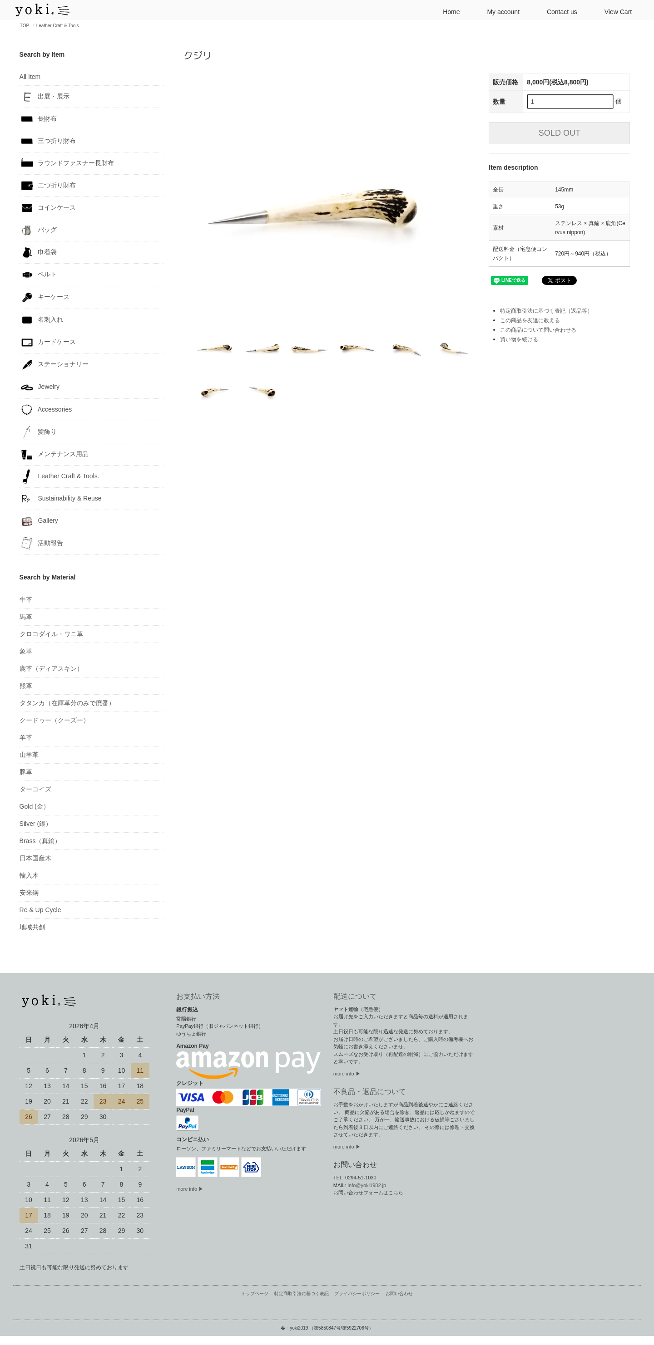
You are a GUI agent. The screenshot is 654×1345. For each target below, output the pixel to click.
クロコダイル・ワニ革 (51, 634)
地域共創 (32, 927)
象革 (26, 651)
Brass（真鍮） (40, 840)
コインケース (48, 208)
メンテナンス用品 (54, 454)
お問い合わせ (399, 1293)
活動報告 (42, 543)
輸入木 (29, 875)
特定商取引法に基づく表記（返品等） (546, 311)
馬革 (26, 616)
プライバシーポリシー (357, 1293)
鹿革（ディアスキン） (51, 668)
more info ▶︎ (347, 1073)
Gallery (39, 521)
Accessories (46, 410)
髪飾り (38, 432)
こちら (395, 1192)
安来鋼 (29, 892)
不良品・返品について (369, 1091)
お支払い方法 (198, 996)
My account (500, 11)
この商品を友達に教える (530, 320)
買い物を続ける (519, 339)
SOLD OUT (559, 132)
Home (448, 11)
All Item (30, 76)
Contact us (558, 11)
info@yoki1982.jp (367, 1185)
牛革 (26, 599)
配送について (355, 996)
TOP (24, 25)
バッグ (38, 230)
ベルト (38, 274)
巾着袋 (38, 252)
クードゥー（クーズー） (54, 720)
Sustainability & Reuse (61, 498)
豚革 (26, 772)
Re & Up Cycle (40, 909)
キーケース (45, 297)
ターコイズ (35, 789)
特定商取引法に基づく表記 (301, 1293)
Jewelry (39, 387)
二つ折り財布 (48, 185)
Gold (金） (35, 806)
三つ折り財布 (48, 141)
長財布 (38, 119)
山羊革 (29, 754)
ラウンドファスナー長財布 (67, 163)
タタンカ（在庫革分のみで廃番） (67, 703)
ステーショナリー (54, 364)
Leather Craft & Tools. (58, 25)
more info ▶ (189, 1189)
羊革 (26, 737)
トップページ (254, 1293)
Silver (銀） (36, 823)
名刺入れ (42, 320)
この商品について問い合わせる (538, 330)
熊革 (26, 685)
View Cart (614, 11)
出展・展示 (45, 96)
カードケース (48, 342)
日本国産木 (35, 858)
